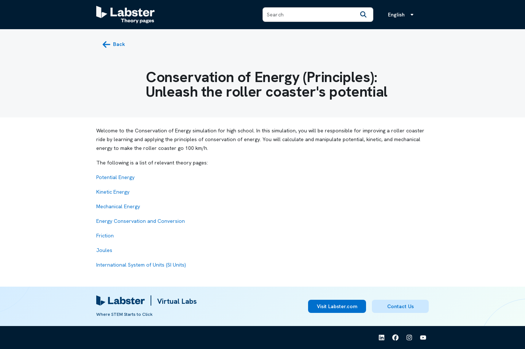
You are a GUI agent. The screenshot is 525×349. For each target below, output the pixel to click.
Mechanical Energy (118, 206)
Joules (104, 250)
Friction (105, 235)
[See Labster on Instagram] (409, 337)
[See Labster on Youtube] (423, 337)
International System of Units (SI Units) (141, 264)
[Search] (363, 14)
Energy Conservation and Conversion (140, 221)
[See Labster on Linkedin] (381, 337)
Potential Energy (115, 177)
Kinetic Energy (112, 192)
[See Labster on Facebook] (395, 337)
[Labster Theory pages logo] (125, 14)
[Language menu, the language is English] (402, 14)
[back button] (113, 44)
